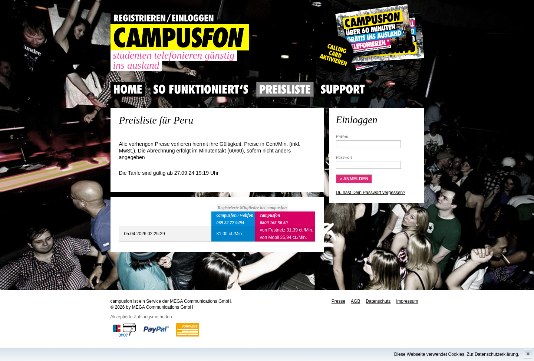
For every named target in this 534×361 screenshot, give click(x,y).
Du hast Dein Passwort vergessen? (370, 192)
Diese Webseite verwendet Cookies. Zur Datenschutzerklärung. (456, 354)
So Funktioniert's (200, 89)
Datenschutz (378, 301)
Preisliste (285, 89)
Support (343, 89)
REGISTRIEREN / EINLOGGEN (164, 17)
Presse (338, 301)
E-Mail (342, 136)
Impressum (407, 301)
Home (128, 89)
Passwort (344, 157)
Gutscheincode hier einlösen (369, 41)
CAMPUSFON (180, 37)
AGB (355, 301)
